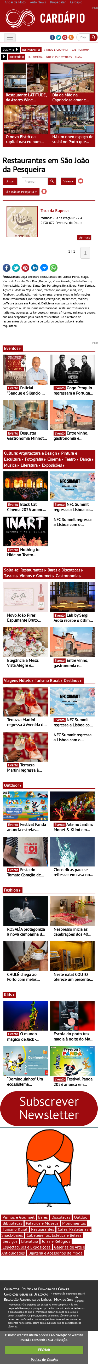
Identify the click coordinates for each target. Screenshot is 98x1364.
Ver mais (84, 237)
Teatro (72, 459)
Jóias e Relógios (56, 1241)
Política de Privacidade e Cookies (45, 1289)
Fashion (12, 890)
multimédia (35, 56)
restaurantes (31, 49)
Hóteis (26, 680)
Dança (87, 459)
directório (16, 56)
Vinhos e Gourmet (37, 575)
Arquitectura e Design (39, 453)
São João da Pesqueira (21, 192)
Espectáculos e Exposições (26, 1247)
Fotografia (35, 459)
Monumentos (74, 1223)
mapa (78, 56)
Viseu (68, 181)
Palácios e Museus (42, 1223)
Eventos (12, 348)
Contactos (11, 1289)
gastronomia (80, 49)
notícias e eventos (59, 56)
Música (12, 465)
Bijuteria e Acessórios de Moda (55, 1253)
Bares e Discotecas (65, 570)
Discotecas (60, 1217)
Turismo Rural (49, 680)
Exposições (53, 465)
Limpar (10, 181)
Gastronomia (69, 575)
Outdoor (13, 785)
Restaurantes (33, 570)
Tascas (11, 575)
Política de (44, 1359)
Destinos (73, 680)
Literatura (31, 465)
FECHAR (44, 1350)
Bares (43, 1217)
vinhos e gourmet (56, 49)
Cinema (55, 459)
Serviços (10, 1241)
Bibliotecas (12, 1223)
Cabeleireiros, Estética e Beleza (54, 1235)
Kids (9, 994)
